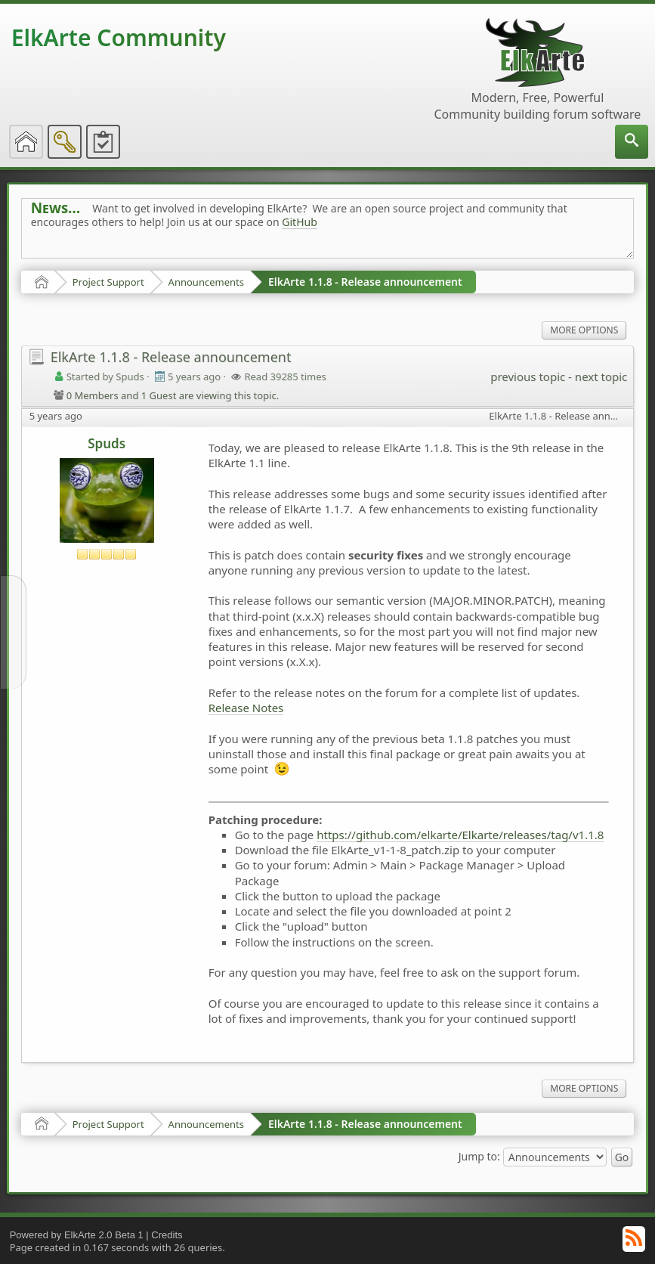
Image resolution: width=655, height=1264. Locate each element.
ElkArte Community (118, 37)
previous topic (527, 376)
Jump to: (479, 1155)
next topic (601, 376)
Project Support (108, 282)
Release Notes (246, 707)
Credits (166, 1235)
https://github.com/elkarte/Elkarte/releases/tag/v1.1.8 (460, 834)
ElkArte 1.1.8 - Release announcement (365, 281)
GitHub (299, 222)
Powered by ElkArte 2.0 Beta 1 (77, 1235)
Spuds (106, 443)
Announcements (206, 282)
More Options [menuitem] (584, 330)
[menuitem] (631, 142)
